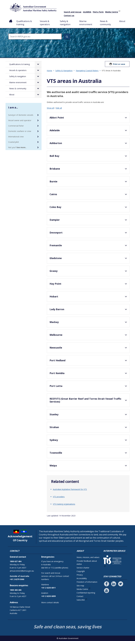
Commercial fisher (16, 126)
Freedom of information (87, 582)
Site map (80, 585)
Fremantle (89, 246)
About (122, 21)
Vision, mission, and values (88, 557)
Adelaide (89, 131)
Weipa (89, 466)
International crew (16, 136)
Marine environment (85, 23)
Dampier (89, 221)
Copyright (81, 571)
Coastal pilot (13, 142)
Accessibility (82, 578)
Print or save (119, 64)
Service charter (83, 567)
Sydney (89, 441)
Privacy (80, 575)
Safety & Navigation (64, 70)
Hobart (89, 297)
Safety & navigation (65, 23)
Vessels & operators (45, 23)
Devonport (89, 234)
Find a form (98, 12)
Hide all (59, 108)
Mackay (89, 323)
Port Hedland (89, 361)
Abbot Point (89, 118)
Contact (80, 596)
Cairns (89, 195)
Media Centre (111, 12)
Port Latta (89, 387)
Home (11, 19)
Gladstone (89, 259)
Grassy (89, 272)
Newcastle (89, 349)
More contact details (50, 602)
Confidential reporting (86, 592)
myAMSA (87, 12)
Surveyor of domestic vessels (20, 115)
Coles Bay (89, 208)
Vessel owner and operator (19, 120)
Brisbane (89, 170)
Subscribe (81, 600)
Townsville (89, 454)
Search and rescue (72, 12)
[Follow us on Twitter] (120, 583)
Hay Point (89, 285)
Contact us (69, 15)
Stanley (89, 415)
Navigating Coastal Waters (87, 70)
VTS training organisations (64, 504)
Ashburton (89, 144)
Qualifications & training (24, 23)
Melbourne (89, 336)
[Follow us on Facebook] (106, 583)
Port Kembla (89, 374)
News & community (105, 23)
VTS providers (59, 496)
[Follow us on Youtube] (106, 590)
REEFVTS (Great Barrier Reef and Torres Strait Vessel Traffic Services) (89, 400)
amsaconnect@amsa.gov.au (22, 571)
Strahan (89, 428)
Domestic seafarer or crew (19, 131)
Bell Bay (89, 157)
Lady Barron (89, 310)
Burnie (89, 182)
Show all (50, 108)
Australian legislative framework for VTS (70, 489)
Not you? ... (17, 147)
